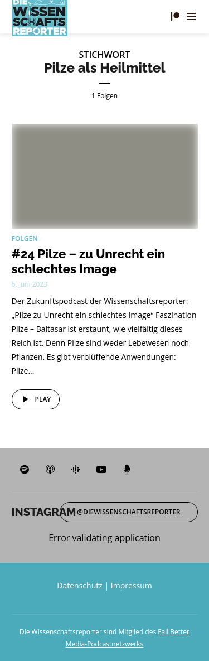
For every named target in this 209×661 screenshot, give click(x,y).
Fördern (175, 17)
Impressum (131, 585)
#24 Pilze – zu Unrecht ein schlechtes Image (89, 261)
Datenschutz (79, 585)
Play (34, 399)
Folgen (25, 238)
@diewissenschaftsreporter (128, 512)
